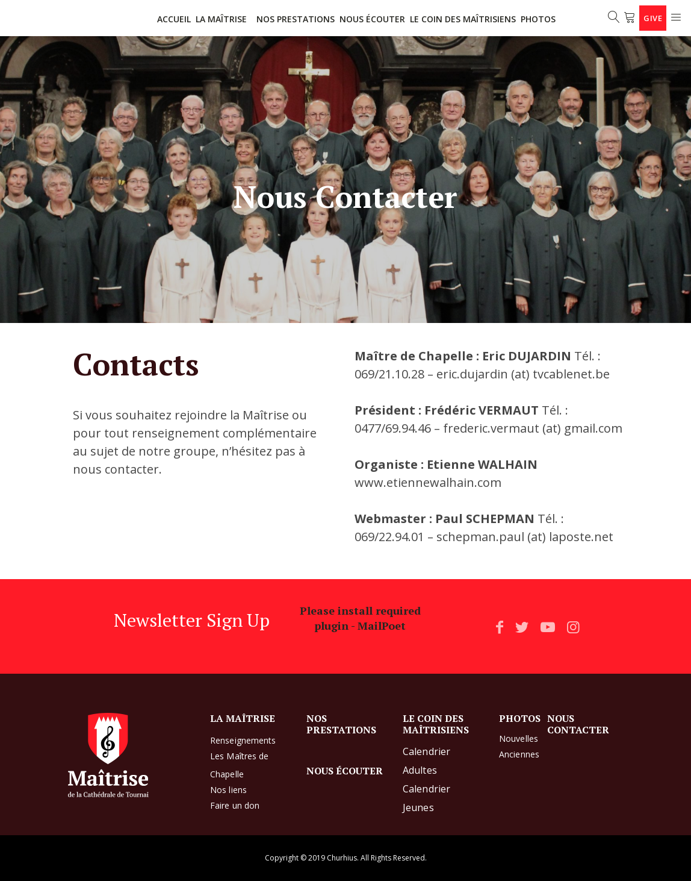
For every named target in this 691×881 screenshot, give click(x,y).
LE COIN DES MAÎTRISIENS (463, 19)
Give (652, 18)
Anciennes (519, 754)
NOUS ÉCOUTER (372, 19)
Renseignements (243, 740)
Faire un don (234, 805)
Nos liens (228, 789)
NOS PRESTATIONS (295, 19)
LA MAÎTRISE (221, 19)
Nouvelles (518, 738)
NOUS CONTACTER (578, 724)
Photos (538, 19)
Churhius (342, 858)
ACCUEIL (174, 19)
